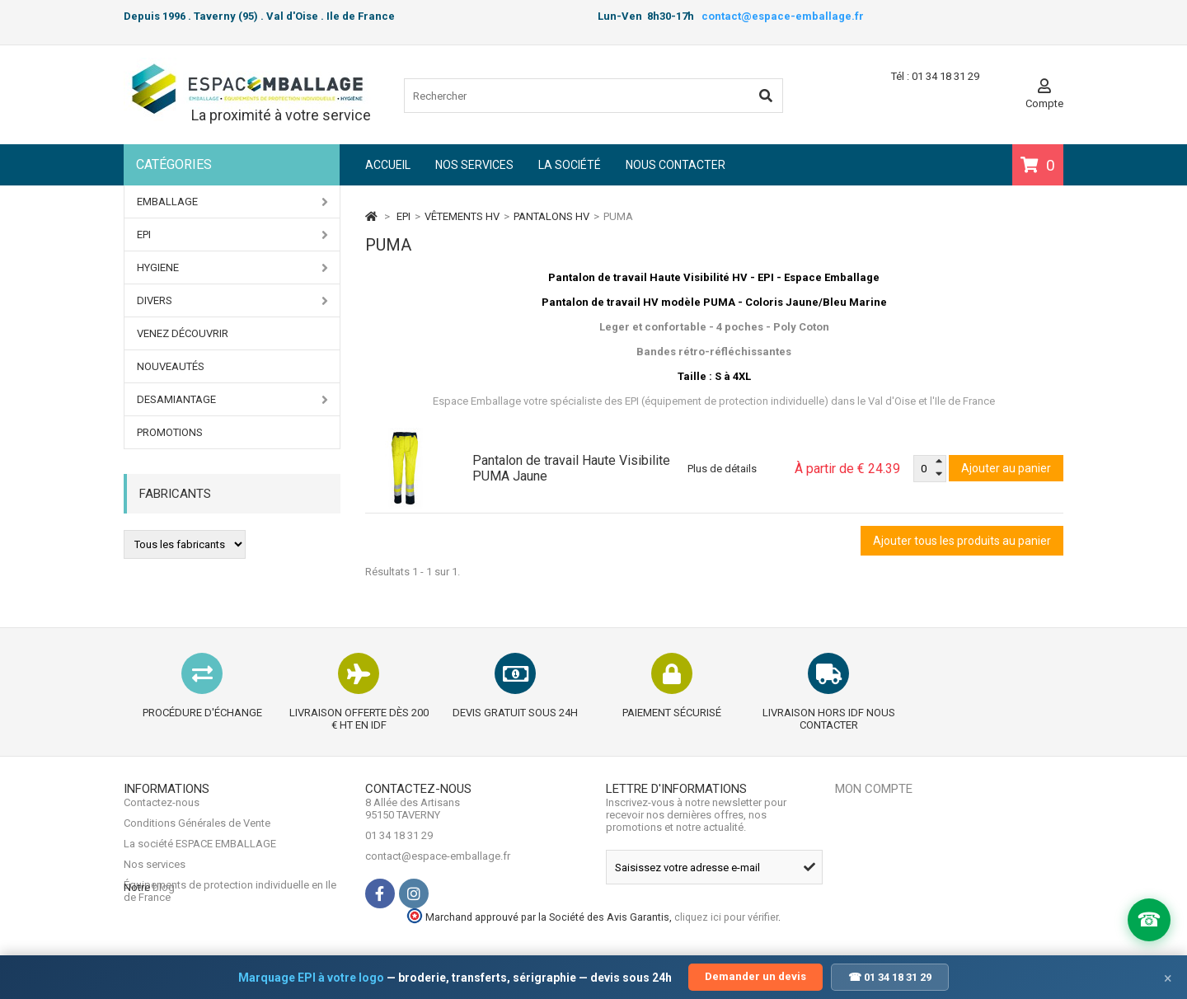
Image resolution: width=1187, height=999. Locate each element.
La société (569, 164)
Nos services (474, 164)
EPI (232, 235)
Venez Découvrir (182, 333)
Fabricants (175, 493)
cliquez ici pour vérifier (943, 926)
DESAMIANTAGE (232, 399)
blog (163, 930)
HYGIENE (232, 267)
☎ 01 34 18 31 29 (889, 977)
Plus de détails (722, 468)
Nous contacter (675, 164)
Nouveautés (170, 366)
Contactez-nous (161, 815)
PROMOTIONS (170, 432)
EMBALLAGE (232, 202)
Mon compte (874, 788)
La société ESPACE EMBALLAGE (200, 856)
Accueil (388, 164)
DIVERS (232, 300)
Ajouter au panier (1006, 468)
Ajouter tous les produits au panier (962, 540)
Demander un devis (755, 976)
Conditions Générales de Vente (197, 835)
